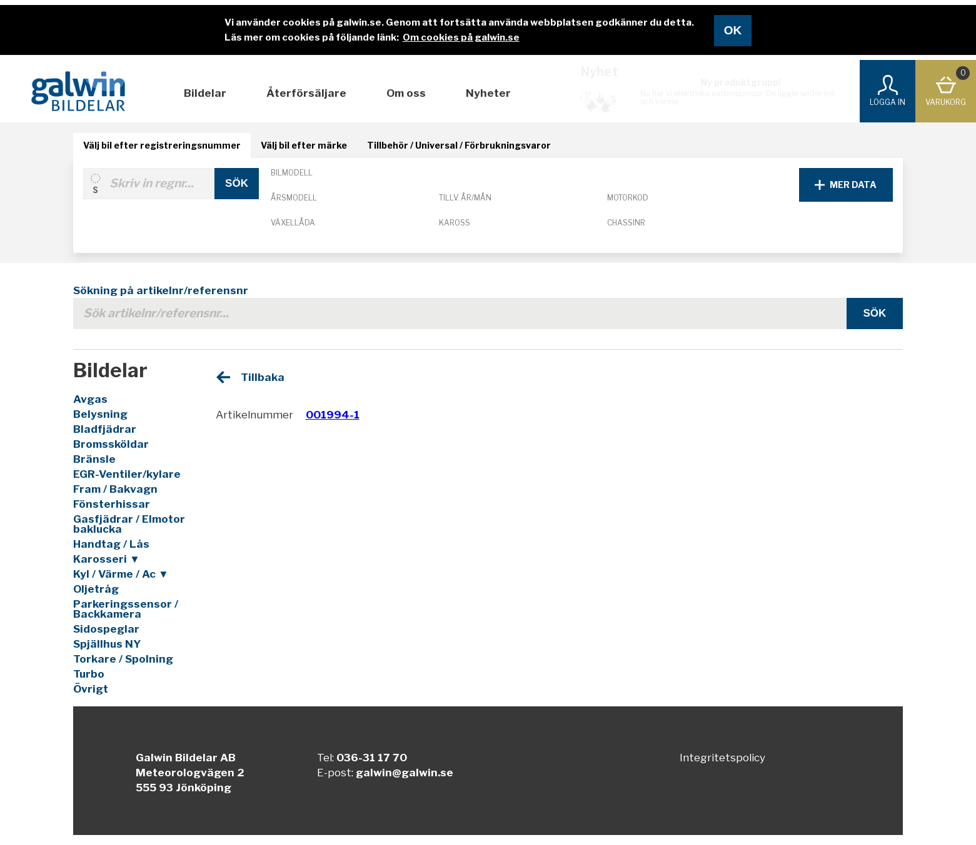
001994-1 (333, 414)
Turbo (88, 674)
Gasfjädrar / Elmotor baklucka (129, 524)
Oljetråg (96, 589)
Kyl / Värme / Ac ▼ (121, 574)
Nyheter (488, 93)
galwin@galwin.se (404, 772)
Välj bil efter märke (304, 145)
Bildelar (205, 93)
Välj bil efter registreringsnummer (162, 145)
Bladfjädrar (104, 429)
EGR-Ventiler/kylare (127, 474)
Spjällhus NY (107, 644)
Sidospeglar (106, 629)
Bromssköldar (111, 444)
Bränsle (94, 459)
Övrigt (90, 689)
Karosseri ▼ (106, 559)
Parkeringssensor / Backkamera (125, 609)
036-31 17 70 (371, 757)
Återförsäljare (306, 93)
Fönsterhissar (111, 504)
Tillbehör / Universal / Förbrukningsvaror (459, 145)
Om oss (406, 93)
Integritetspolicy (722, 757)
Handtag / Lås (111, 544)
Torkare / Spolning (123, 659)
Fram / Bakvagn (115, 489)
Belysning (100, 414)
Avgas (90, 399)
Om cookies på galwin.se (461, 37)
